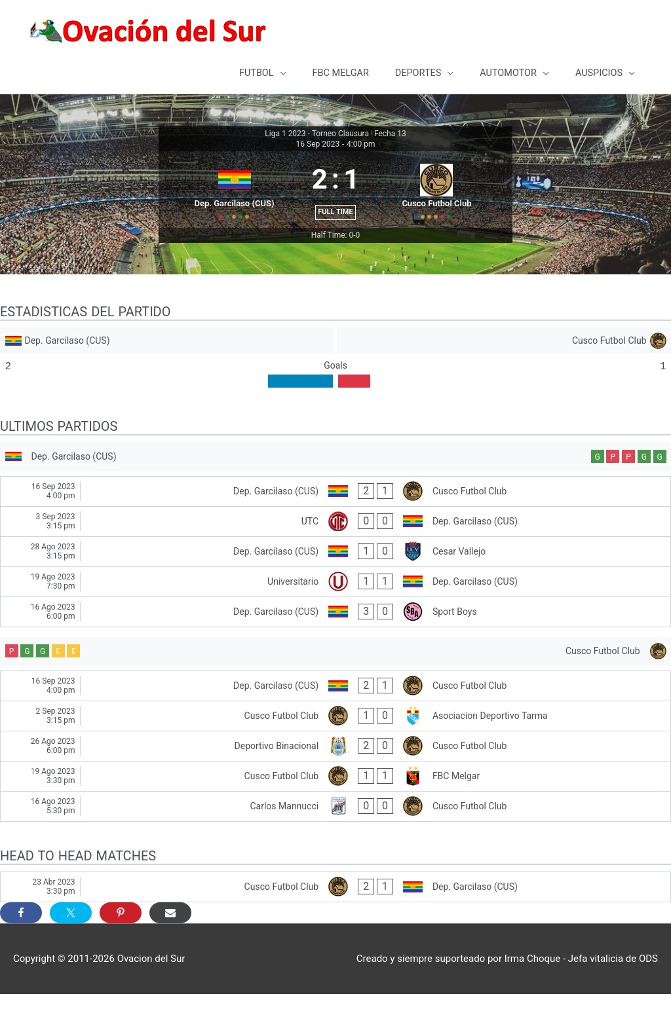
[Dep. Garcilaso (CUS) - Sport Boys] (335, 641)
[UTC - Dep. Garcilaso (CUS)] (335, 551)
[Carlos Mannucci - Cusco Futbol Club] (335, 839)
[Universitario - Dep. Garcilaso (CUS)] (335, 611)
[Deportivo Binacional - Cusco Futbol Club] (335, 779)
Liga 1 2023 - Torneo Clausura (317, 131)
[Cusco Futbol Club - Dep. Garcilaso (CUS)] (335, 920)
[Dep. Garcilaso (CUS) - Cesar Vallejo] (335, 581)
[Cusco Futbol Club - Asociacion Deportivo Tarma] (335, 749)
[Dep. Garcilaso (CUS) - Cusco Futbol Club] (335, 521)
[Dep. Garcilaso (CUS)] (166, 366)
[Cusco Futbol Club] (504, 366)
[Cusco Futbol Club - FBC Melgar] (335, 809)
